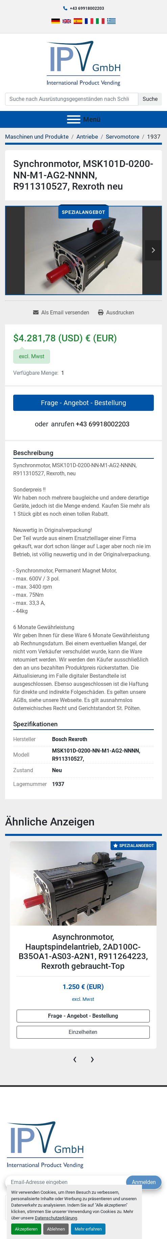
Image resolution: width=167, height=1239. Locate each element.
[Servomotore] (122, 136)
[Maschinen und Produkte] (37, 136)
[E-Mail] (65, 1182)
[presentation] (75, 1059)
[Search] (71, 99)
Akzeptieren (26, 1229)
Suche (150, 99)
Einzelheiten (83, 1032)
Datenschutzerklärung (56, 1217)
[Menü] (73, 119)
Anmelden (144, 1182)
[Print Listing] (116, 312)
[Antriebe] (87, 136)
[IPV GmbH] (45, 1144)
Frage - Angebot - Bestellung (83, 403)
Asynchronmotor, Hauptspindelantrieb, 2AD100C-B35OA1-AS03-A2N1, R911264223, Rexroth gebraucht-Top (83, 951)
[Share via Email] (61, 312)
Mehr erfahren (88, 1229)
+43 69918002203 (87, 8)
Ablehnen (56, 1229)
